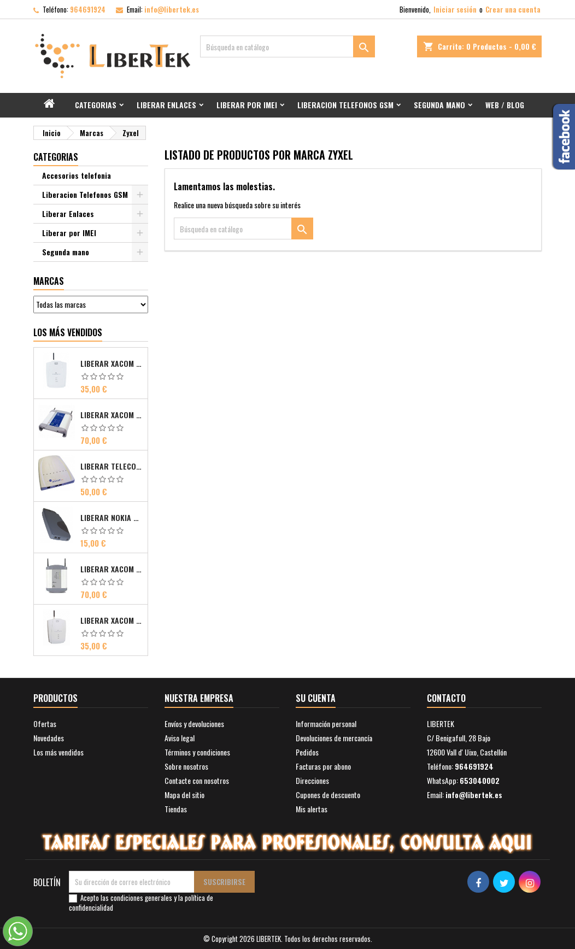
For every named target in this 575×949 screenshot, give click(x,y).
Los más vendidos (67, 332)
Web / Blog (504, 104)
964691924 (87, 9)
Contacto (446, 698)
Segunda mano (439, 104)
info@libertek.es (171, 9)
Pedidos (307, 752)
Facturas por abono (323, 766)
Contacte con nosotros (197, 780)
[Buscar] (287, 46)
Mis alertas (311, 809)
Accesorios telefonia (76, 175)
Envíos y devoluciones (194, 723)
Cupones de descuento (328, 794)
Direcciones (312, 780)
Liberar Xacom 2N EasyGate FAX (111, 363)
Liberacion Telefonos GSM (345, 104)
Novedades (48, 737)
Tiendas (176, 809)
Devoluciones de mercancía (334, 737)
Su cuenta (316, 698)
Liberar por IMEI (246, 104)
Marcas (48, 281)
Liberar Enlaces (166, 104)
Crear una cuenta (513, 9)
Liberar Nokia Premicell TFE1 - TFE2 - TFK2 (111, 518)
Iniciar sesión (455, 9)
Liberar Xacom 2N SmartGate (111, 620)
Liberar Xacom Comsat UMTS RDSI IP (111, 569)
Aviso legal (180, 737)
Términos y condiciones (197, 752)
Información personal (326, 723)
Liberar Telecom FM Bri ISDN (111, 466)
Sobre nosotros (186, 766)
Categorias (95, 104)
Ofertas (44, 723)
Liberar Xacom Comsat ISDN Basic (111, 415)
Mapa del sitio (184, 794)
